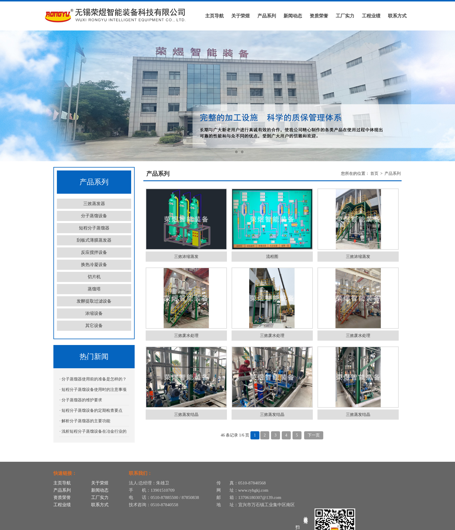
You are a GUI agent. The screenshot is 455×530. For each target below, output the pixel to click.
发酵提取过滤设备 (94, 301)
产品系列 (266, 15)
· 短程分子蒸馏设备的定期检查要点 (90, 410)
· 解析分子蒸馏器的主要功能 (84, 421)
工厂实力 (345, 15)
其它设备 (94, 325)
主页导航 (214, 15)
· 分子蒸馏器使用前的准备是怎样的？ (93, 379)
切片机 (94, 276)
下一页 (314, 435)
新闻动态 (293, 15)
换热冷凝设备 (94, 264)
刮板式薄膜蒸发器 (94, 240)
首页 (374, 173)
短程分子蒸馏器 (94, 228)
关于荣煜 (240, 15)
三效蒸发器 (94, 203)
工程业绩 (371, 15)
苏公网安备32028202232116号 (372, 525)
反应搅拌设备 (94, 252)
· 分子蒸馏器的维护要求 (80, 400)
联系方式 (397, 15)
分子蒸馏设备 (94, 215)
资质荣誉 (319, 15)
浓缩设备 (94, 313)
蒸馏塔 (94, 289)
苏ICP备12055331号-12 (322, 525)
